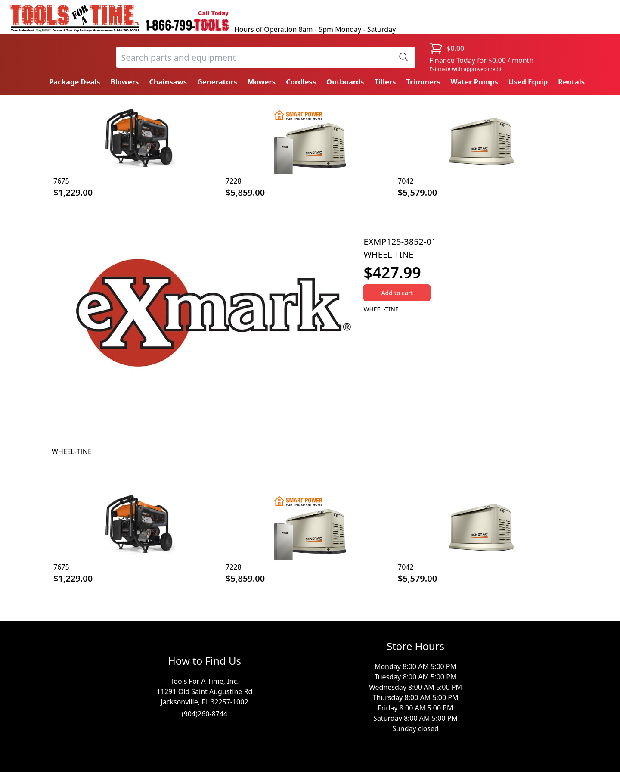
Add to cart (397, 293)
